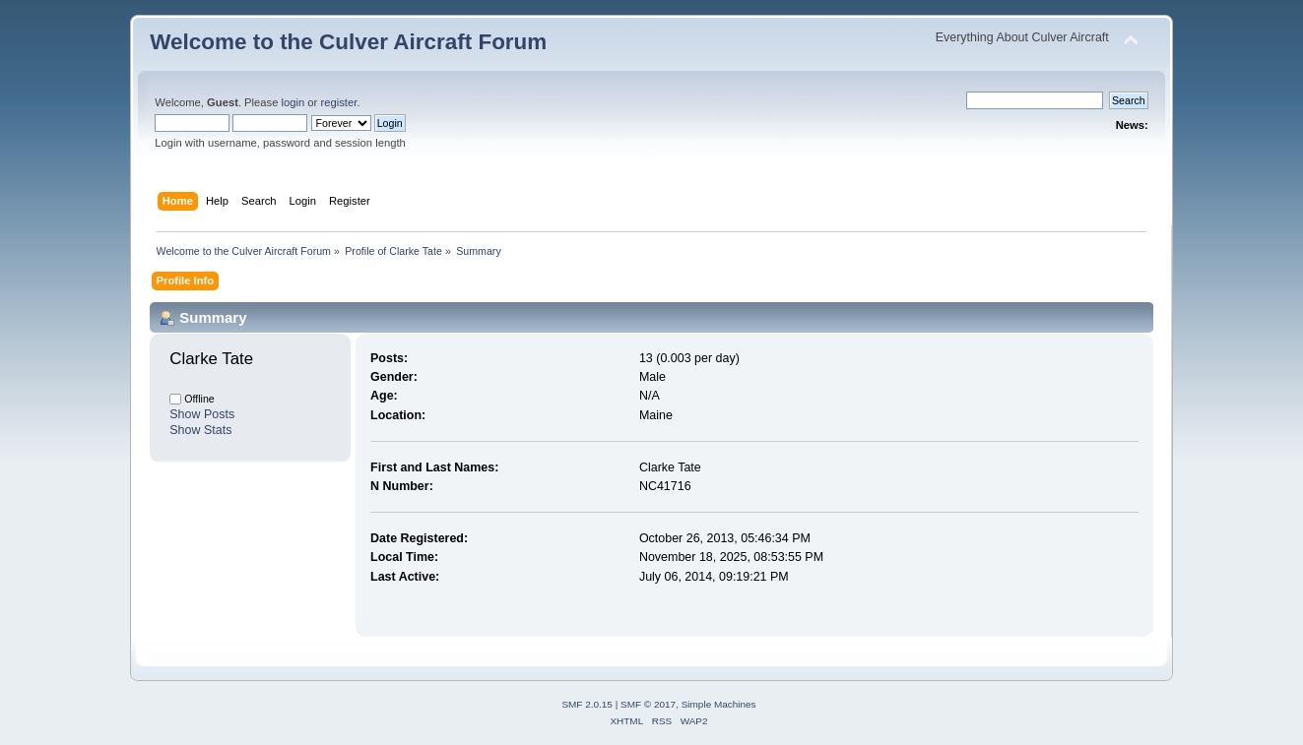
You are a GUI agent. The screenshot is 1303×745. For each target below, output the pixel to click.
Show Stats (200, 430)
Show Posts (201, 414)
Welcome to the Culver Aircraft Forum (348, 42)
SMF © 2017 (648, 704)
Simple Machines (719, 704)
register (338, 102)
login (293, 102)
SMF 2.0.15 (587, 704)
